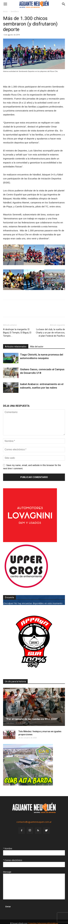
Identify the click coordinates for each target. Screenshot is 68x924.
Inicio (5, 11)
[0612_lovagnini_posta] (30, 541)
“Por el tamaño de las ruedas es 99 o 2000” (32, 719)
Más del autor (36, 346)
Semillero (15, 11)
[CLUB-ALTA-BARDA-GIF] (28, 784)
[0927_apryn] (34, 671)
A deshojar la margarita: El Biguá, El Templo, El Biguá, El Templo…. (17, 332)
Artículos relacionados (15, 346)
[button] (63, 4)
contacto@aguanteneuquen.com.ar (34, 821)
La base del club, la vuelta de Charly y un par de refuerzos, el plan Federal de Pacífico (50, 332)
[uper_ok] (26, 587)
